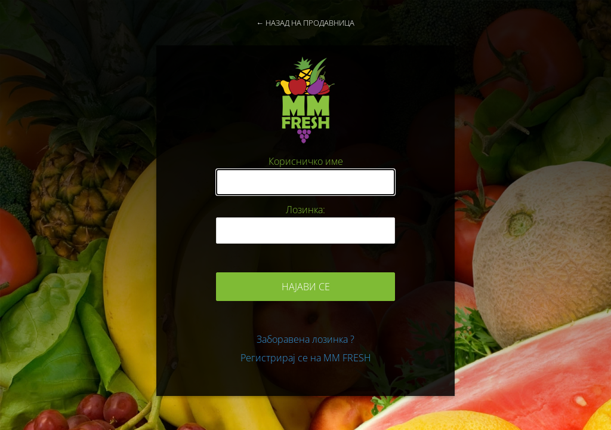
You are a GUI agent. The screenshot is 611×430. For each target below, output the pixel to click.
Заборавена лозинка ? (305, 339)
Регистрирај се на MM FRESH (305, 357)
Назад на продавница (310, 22)
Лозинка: (305, 209)
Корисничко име (306, 161)
